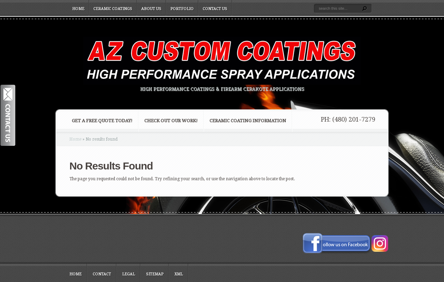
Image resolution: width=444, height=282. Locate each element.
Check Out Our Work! (171, 120)
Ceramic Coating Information (248, 120)
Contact (102, 274)
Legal (128, 274)
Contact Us (215, 9)
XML (178, 274)
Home (78, 9)
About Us (151, 9)
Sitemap (154, 274)
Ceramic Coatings (112, 9)
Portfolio (182, 9)
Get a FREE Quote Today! (102, 120)
